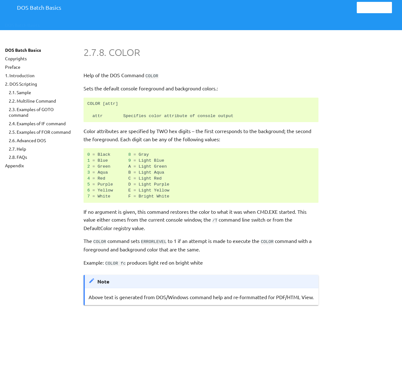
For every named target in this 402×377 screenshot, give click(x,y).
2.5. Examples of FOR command (40, 132)
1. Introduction (20, 75)
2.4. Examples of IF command (37, 123)
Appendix (14, 165)
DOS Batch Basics (22, 23)
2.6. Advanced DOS (27, 140)
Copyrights (16, 58)
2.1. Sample (20, 92)
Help (95, 23)
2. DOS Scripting (21, 84)
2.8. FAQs (18, 157)
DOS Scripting (63, 23)
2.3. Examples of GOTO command (31, 112)
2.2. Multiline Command (32, 101)
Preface (12, 67)
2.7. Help (17, 149)
